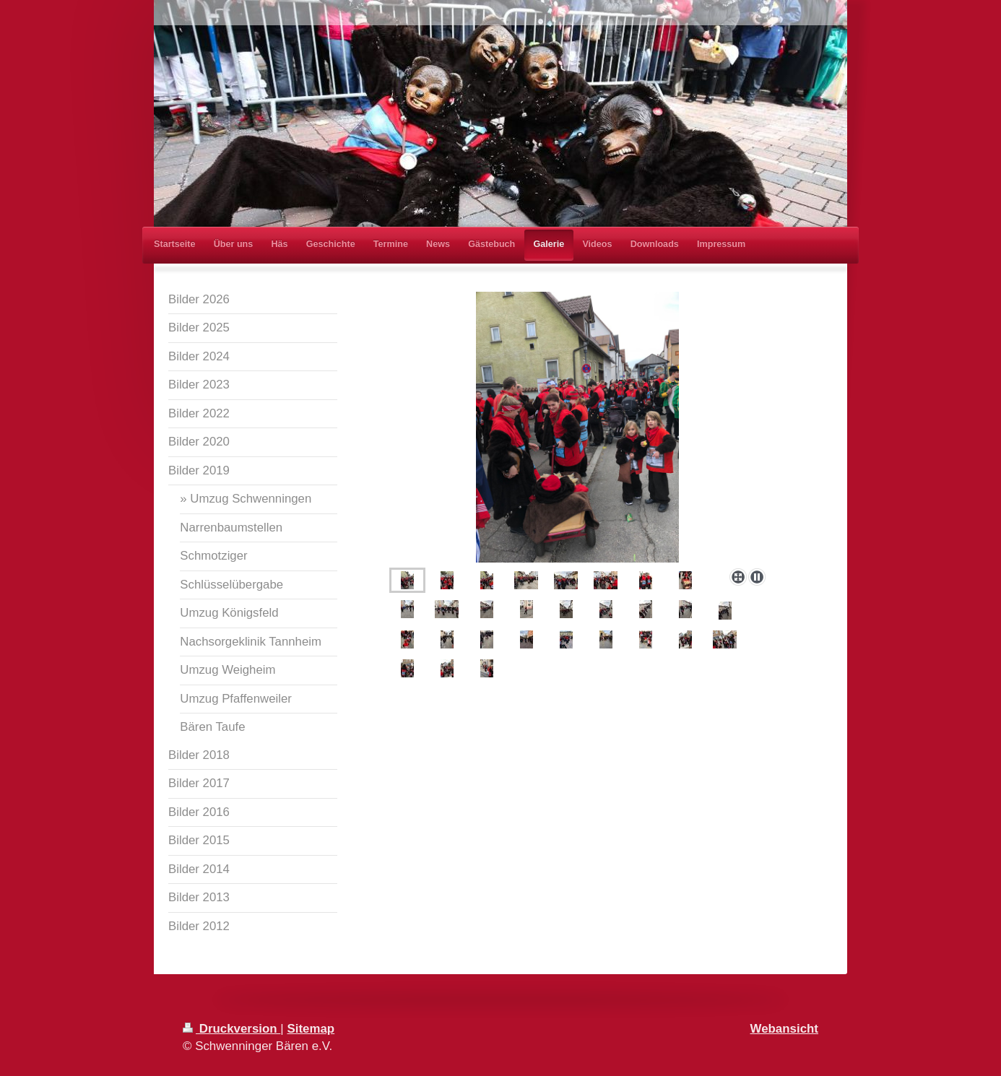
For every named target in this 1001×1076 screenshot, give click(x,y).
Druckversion (231, 1029)
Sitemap (310, 1029)
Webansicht (784, 1029)
